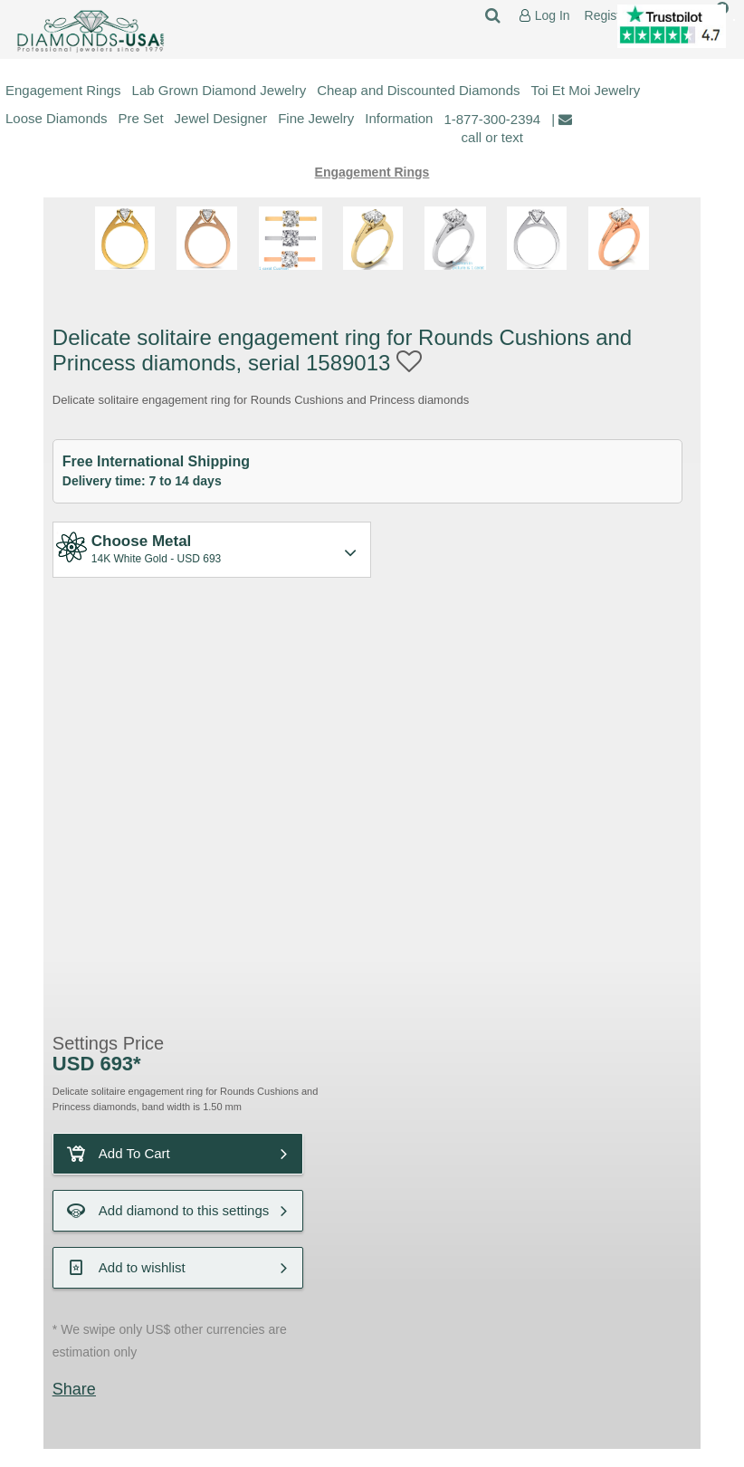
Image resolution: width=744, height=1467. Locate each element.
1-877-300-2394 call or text (492, 128)
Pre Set (141, 118)
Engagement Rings (63, 90)
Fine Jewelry (316, 118)
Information (399, 118)
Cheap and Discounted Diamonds (418, 90)
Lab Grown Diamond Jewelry (219, 90)
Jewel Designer (221, 118)
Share (74, 1389)
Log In (552, 16)
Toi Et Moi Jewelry (586, 90)
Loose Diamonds (56, 118)
